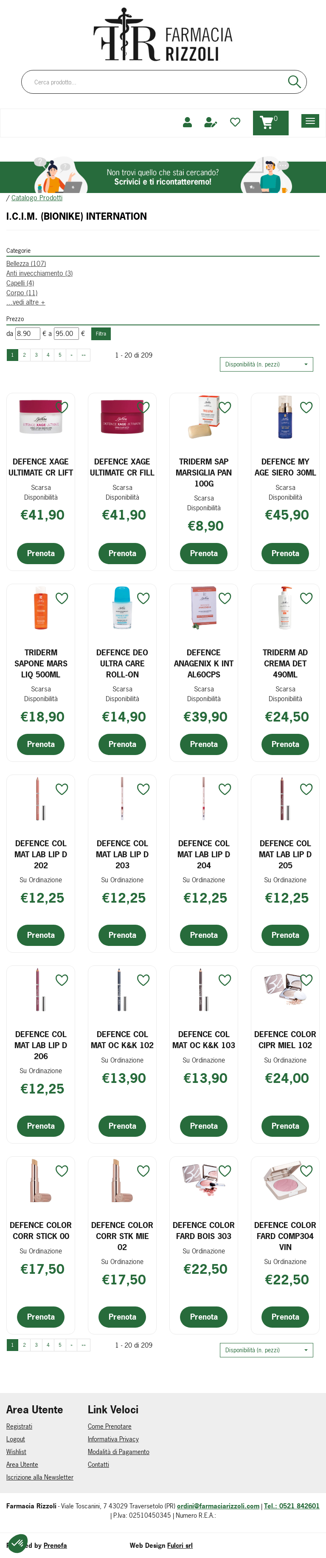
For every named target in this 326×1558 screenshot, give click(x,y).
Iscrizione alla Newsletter (39, 1477)
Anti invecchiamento (39, 273)
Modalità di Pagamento (118, 1451)
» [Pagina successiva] (71, 355)
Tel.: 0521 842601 (292, 1506)
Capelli (20, 283)
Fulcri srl (180, 1545)
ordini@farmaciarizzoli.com (218, 1506)
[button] (266, 364)
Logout (15, 1439)
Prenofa (55, 1545)
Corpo (21, 292)
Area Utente (22, 1464)
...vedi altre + (25, 302)
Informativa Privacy (113, 1439)
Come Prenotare (110, 1426)
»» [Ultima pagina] (84, 355)
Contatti (98, 1464)
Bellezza (26, 263)
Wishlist (16, 1451)
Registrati (19, 1426)
